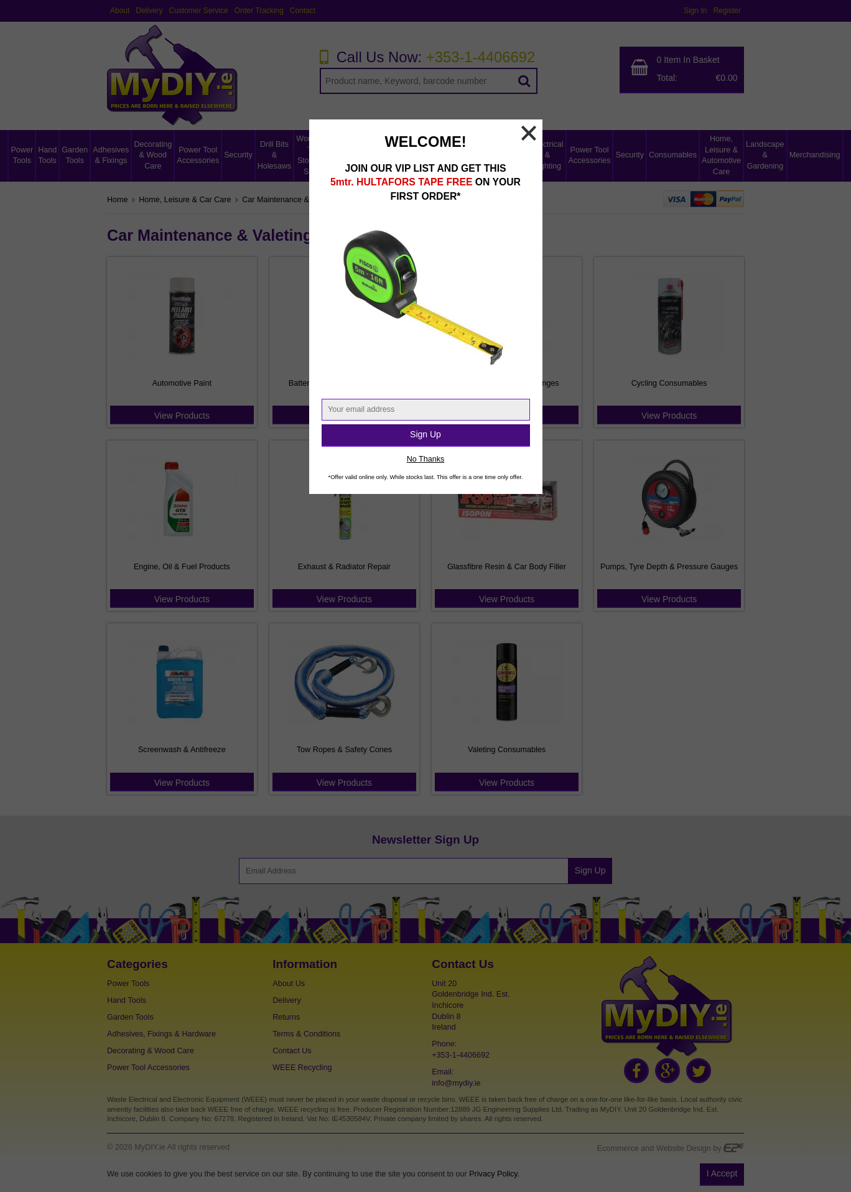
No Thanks (426, 459)
